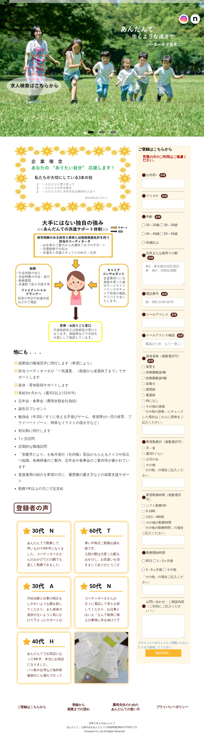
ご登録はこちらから (31, 707)
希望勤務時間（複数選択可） (163, 501)
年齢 (153, 217)
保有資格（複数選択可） (163, 362)
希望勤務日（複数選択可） (165, 445)
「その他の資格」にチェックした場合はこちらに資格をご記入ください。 (162, 421)
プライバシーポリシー (172, 707)
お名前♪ (156, 175)
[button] (90, 132)
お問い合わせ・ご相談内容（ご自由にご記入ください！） (165, 610)
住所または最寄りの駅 (162, 255)
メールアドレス (161, 319)
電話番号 (157, 298)
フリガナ (157, 196)
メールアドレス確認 (164, 339)
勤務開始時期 (155, 556)
